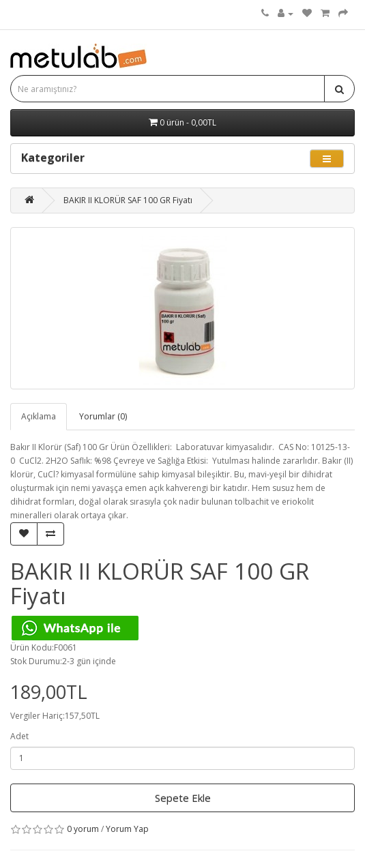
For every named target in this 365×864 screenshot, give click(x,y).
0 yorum (83, 829)
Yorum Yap (127, 829)
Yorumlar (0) (103, 416)
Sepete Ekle (183, 798)
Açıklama (38, 416)
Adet (19, 736)
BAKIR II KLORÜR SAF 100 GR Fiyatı (127, 200)
